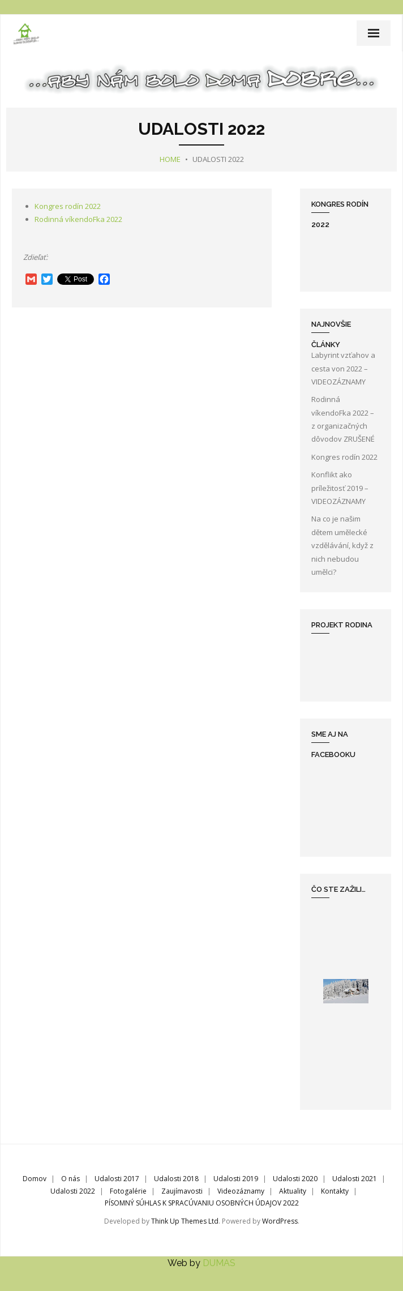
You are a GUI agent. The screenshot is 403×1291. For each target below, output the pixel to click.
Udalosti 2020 (295, 1178)
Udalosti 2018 (176, 1178)
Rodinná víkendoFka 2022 (78, 219)
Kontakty (335, 1191)
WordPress (280, 1221)
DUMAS (219, 1263)
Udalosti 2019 (235, 1178)
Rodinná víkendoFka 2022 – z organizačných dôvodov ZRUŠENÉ (343, 419)
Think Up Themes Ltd (184, 1221)
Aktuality (292, 1191)
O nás (70, 1178)
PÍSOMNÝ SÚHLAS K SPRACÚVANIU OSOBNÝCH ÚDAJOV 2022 (202, 1203)
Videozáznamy (240, 1191)
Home (170, 159)
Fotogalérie (128, 1191)
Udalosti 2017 (117, 1178)
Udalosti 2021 (354, 1178)
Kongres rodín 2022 (68, 206)
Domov (34, 1178)
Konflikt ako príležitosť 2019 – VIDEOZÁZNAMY (339, 487)
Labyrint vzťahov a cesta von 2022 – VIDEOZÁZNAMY (343, 368)
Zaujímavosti (182, 1191)
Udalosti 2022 (72, 1191)
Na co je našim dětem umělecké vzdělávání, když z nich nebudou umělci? (342, 545)
